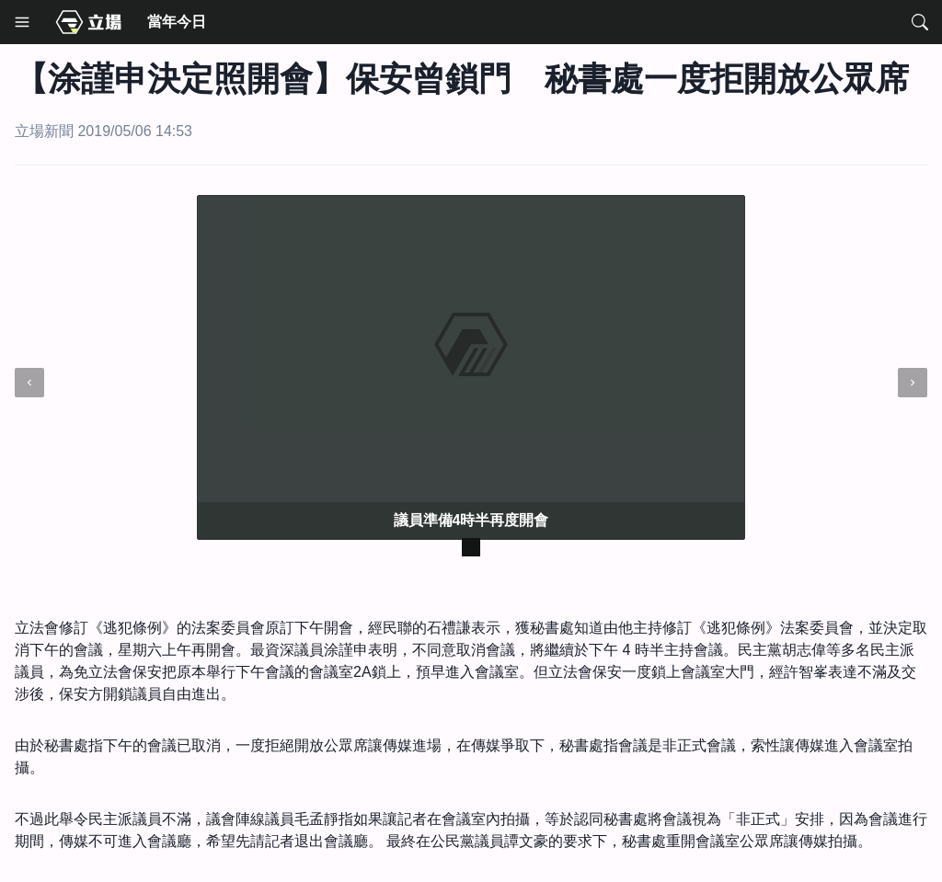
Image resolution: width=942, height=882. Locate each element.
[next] (912, 382)
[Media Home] (88, 22)
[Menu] (22, 22)
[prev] (29, 382)
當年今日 (176, 21)
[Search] (920, 22)
